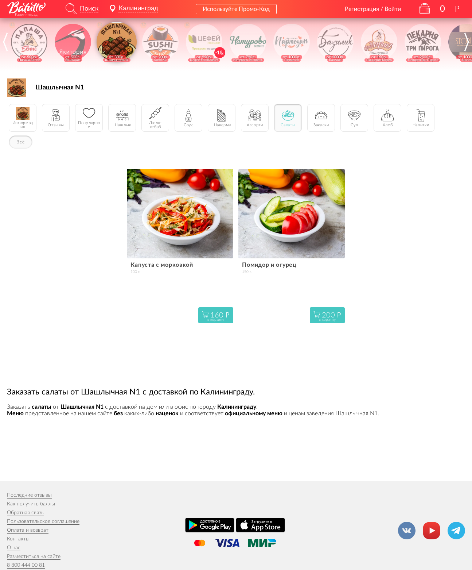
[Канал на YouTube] (431, 530)
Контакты (18, 539)
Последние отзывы (29, 495)
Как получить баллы (31, 504)
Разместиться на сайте (34, 556)
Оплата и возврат (27, 530)
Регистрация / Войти (373, 9)
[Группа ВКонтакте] (407, 530)
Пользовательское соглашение (43, 521)
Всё (20, 142)
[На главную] (26, 7)
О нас (13, 547)
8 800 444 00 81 (26, 565)
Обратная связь (25, 512)
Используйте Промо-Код (236, 9)
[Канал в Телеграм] (456, 530)
